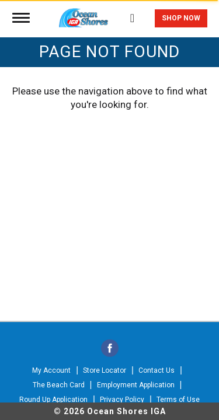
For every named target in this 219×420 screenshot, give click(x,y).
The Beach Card (59, 385)
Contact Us (156, 370)
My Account (51, 370)
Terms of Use (178, 400)
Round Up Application (53, 400)
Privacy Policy (122, 400)
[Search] (132, 12)
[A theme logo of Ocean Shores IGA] (83, 16)
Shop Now (181, 18)
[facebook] (110, 349)
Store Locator (104, 370)
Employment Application (136, 385)
